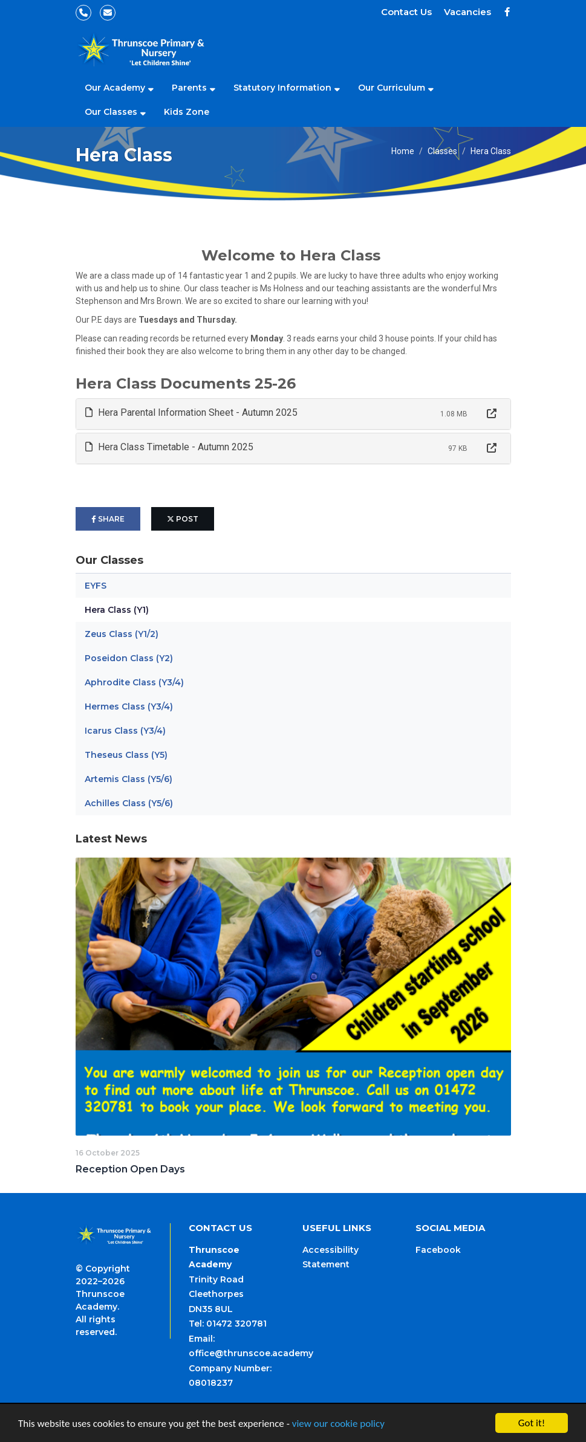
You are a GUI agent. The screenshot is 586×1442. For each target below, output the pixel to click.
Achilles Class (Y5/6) (129, 803)
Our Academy (115, 87)
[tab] (293, 414)
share (108, 518)
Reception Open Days (130, 1169)
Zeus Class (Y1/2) (121, 634)
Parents (189, 87)
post (182, 518)
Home (402, 151)
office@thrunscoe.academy (251, 1353)
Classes (442, 151)
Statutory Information (282, 87)
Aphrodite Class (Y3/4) (134, 682)
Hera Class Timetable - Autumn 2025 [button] (169, 447)
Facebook (438, 1249)
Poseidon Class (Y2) (129, 658)
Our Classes (111, 111)
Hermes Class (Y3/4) (129, 706)
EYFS (95, 585)
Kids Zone (186, 111)
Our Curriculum (391, 87)
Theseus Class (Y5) (126, 754)
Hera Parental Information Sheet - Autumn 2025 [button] (191, 412)
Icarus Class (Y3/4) (125, 730)
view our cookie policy (338, 1423)
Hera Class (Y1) (117, 609)
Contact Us (406, 12)
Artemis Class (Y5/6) (128, 779)
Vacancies (467, 12)
